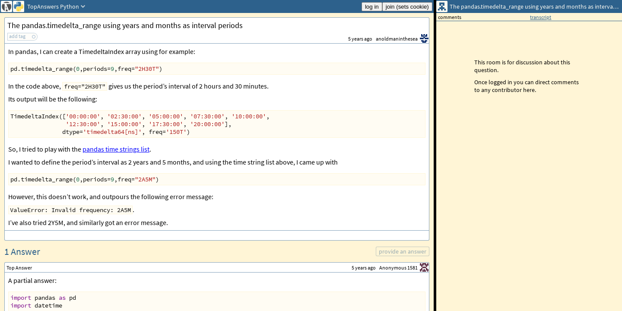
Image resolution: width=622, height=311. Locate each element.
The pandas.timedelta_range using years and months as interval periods (125, 25)
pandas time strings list (116, 149)
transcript (540, 17)
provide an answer (402, 251)
